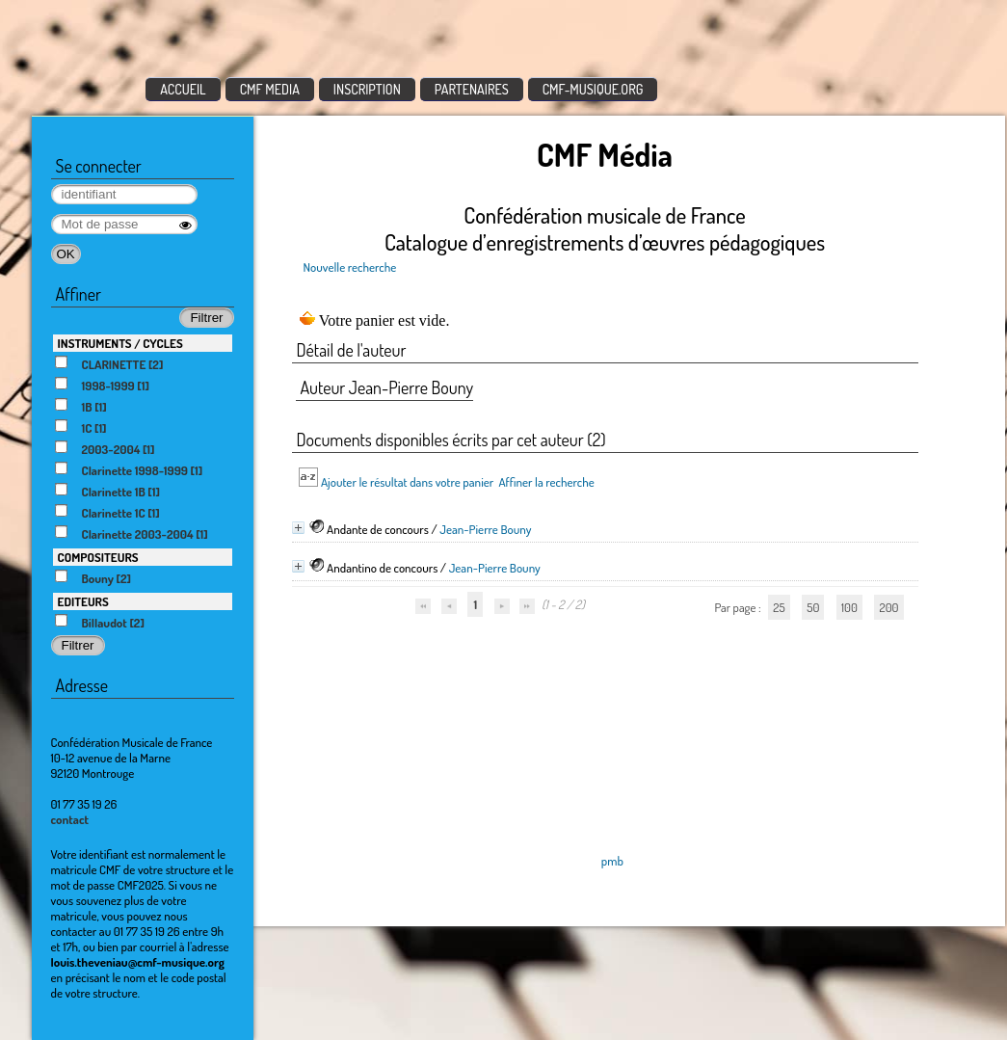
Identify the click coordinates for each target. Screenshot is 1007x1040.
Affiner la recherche (546, 482)
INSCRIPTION (367, 89)
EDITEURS (83, 601)
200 (888, 607)
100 (849, 607)
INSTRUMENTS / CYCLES (120, 343)
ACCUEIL (183, 89)
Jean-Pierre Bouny (485, 529)
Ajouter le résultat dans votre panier (407, 482)
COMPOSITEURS (98, 557)
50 (813, 607)
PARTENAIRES (472, 89)
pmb (612, 860)
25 (778, 607)
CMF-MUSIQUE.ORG (593, 89)
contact (70, 819)
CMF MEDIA (270, 89)
